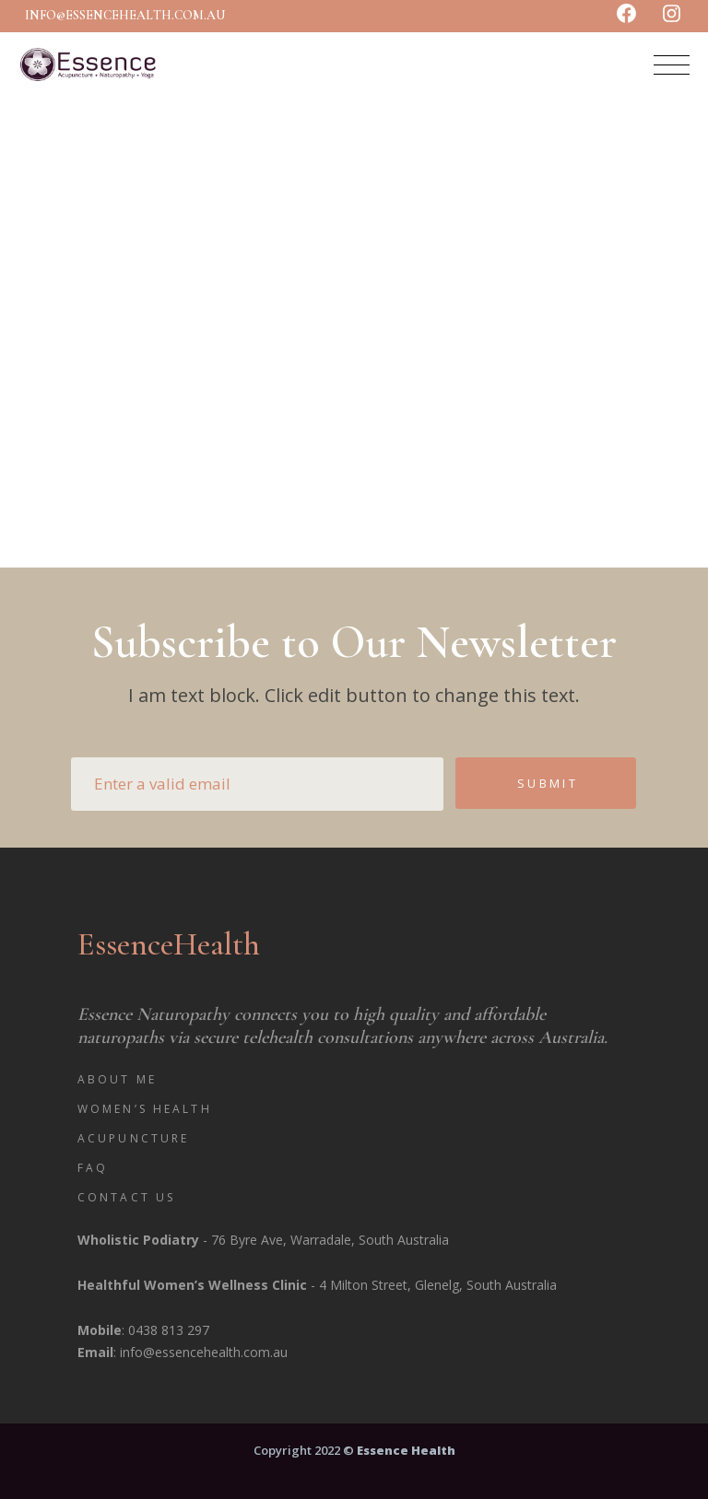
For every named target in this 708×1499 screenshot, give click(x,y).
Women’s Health (144, 1109)
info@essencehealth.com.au (125, 15)
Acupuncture (133, 1138)
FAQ (92, 1168)
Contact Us (126, 1197)
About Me (117, 1079)
